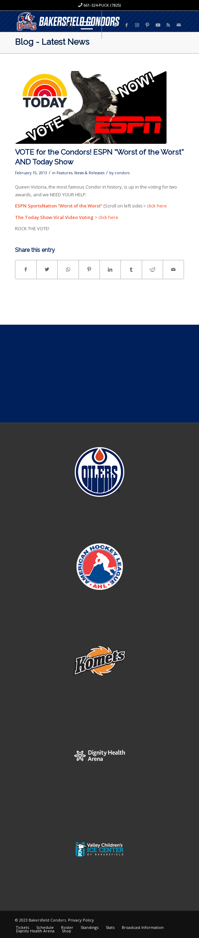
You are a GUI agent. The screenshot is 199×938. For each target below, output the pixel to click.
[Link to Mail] (179, 25)
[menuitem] (67, 25)
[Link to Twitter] (116, 25)
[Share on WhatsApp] (68, 269)
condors (122, 172)
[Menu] (83, 25)
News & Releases (89, 172)
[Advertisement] (99, 374)
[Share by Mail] (173, 269)
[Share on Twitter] (47, 269)
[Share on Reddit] (152, 269)
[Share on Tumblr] (131, 269)
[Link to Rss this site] (168, 25)
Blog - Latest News (52, 42)
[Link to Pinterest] (147, 25)
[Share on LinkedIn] (110, 269)
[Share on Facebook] (25, 269)
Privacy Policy (81, 920)
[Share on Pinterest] (89, 269)
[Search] (67, 25)
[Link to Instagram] (137, 25)
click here (157, 206)
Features (64, 172)
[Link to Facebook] (126, 25)
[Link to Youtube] (158, 25)
